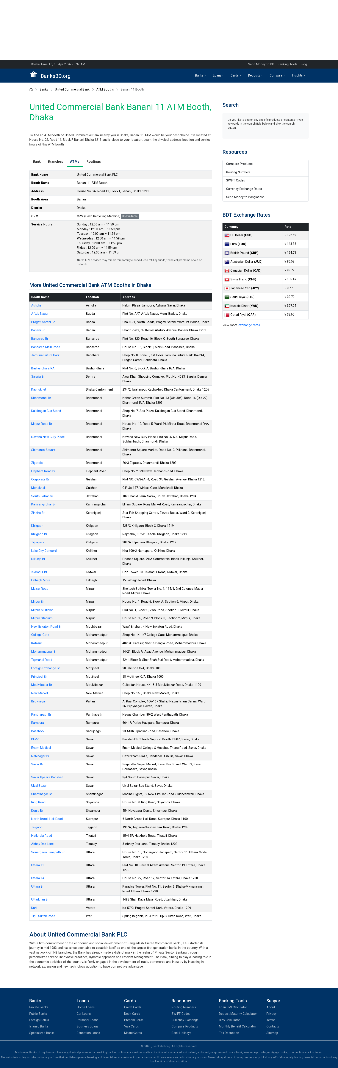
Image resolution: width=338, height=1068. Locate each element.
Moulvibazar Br (41, 685)
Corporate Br (40, 479)
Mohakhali (38, 488)
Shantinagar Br (41, 794)
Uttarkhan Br (40, 899)
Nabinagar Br (40, 756)
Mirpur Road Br (41, 424)
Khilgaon (37, 526)
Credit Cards (132, 1007)
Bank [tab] (37, 161)
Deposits (254, 75)
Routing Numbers (238, 172)
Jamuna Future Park (45, 355)
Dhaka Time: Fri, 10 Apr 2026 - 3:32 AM (58, 64)
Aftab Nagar (40, 314)
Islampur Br (39, 572)
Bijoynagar (38, 701)
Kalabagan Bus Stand (46, 411)
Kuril (34, 908)
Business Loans (87, 1026)
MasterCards (133, 1033)
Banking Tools (287, 64)
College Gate (40, 635)
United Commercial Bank (72, 89)
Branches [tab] (55, 161)
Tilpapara (37, 542)
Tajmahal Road (41, 660)
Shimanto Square (43, 450)
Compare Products (239, 164)
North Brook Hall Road (47, 819)
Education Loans (88, 1033)
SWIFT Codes (235, 180)
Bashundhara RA (43, 368)
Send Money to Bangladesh (245, 197)
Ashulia (36, 305)
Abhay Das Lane (42, 844)
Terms (270, 1020)
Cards (235, 75)
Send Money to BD (261, 64)
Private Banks (38, 1007)
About (270, 1007)
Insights (297, 75)
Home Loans (86, 1007)
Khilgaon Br (39, 534)
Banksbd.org (161, 1046)
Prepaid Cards (134, 1020)
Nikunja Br (38, 559)
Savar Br (37, 764)
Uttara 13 (37, 865)
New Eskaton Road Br (46, 627)
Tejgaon (36, 827)
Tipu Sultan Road (43, 916)
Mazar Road (39, 589)
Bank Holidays (181, 1033)
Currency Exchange (185, 1020)
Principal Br (39, 677)
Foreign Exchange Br (45, 668)
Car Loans (84, 1014)
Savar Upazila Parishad (47, 777)
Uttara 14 (37, 878)
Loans (217, 75)
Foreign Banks (39, 1020)
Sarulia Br (38, 376)
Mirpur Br (37, 602)
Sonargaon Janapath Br (48, 852)
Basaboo (37, 731)
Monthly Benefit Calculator (237, 1026)
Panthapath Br (41, 714)
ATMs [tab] (75, 161)
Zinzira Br (38, 513)
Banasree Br (39, 339)
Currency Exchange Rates (244, 189)
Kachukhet (38, 389)
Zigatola (37, 463)
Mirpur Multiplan (42, 610)
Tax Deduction (229, 1033)
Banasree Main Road (45, 347)
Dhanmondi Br (41, 398)
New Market (39, 693)
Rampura (37, 723)
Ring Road (38, 802)
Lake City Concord (44, 551)
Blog (304, 64)
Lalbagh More (40, 580)
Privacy (271, 1014)
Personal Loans (87, 1020)
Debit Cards (132, 1014)
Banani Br (38, 330)
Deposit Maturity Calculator (238, 1014)
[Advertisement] (169, 30)
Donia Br (37, 811)
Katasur (36, 643)
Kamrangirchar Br (43, 504)
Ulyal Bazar (39, 786)
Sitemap (272, 1033)
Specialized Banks (42, 1033)
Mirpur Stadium (42, 618)
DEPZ (35, 739)
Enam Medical (41, 748)
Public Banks (38, 1014)
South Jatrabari (42, 496)
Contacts (272, 1026)
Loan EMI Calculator (233, 1007)
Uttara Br (37, 886)
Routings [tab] (93, 161)
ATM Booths (105, 89)
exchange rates (249, 325)
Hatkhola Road (41, 836)
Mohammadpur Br (44, 652)
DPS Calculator (229, 1020)
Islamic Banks (39, 1026)
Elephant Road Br (43, 471)
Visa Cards (131, 1026)
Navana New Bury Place (48, 437)
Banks (199, 75)
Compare (276, 75)
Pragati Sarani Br (43, 322)
